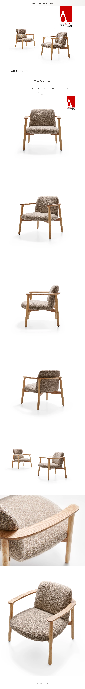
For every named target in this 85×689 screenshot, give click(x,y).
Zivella (47, 92)
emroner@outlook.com (42, 683)
